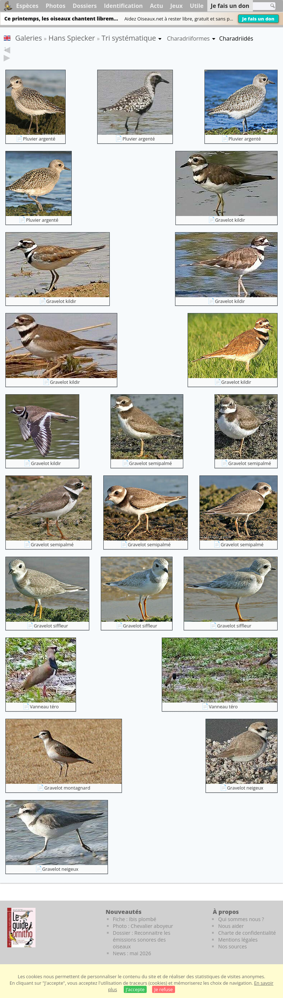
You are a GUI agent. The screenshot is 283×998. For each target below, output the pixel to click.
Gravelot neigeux (245, 788)
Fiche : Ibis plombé (134, 919)
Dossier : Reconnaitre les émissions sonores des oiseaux (141, 939)
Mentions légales (238, 939)
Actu (156, 6)
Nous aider (231, 926)
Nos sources (232, 946)
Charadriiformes (188, 38)
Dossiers (84, 6)
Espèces (27, 6)
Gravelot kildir (230, 220)
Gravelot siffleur (51, 625)
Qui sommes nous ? (241, 919)
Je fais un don (258, 18)
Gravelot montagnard (67, 788)
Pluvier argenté (39, 138)
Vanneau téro (44, 706)
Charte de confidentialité (247, 932)
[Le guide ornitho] (21, 927)
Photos (55, 6)
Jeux (176, 6)
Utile (196, 6)
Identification (123, 6)
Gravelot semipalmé (150, 463)
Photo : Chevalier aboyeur (143, 926)
